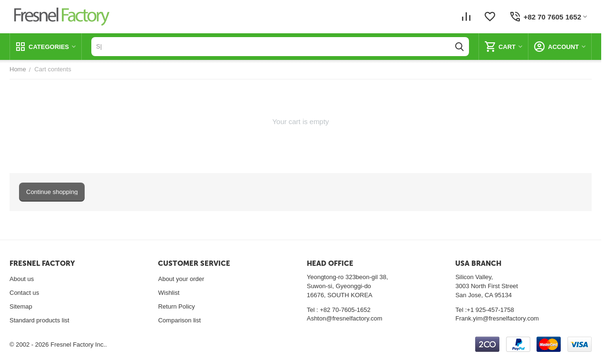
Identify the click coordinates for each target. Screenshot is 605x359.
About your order (181, 278)
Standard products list (39, 320)
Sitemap (21, 306)
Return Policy (176, 306)
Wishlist (168, 292)
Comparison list (179, 320)
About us (22, 278)
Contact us (24, 292)
